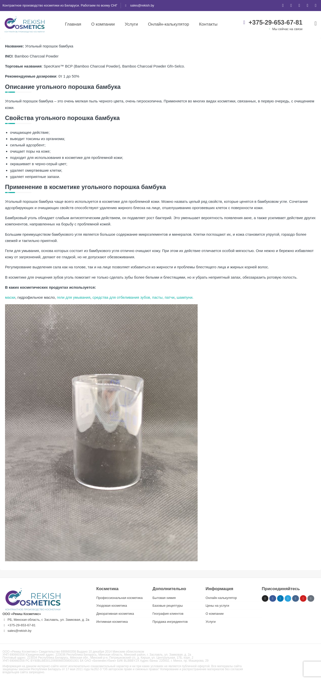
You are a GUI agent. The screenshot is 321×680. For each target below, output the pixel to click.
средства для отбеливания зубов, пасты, (128, 297)
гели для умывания (73, 297)
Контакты (208, 24)
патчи (169, 297)
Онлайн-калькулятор (168, 24)
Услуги (131, 24)
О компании (103, 24)
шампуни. (185, 297)
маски (10, 297)
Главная (73, 24)
